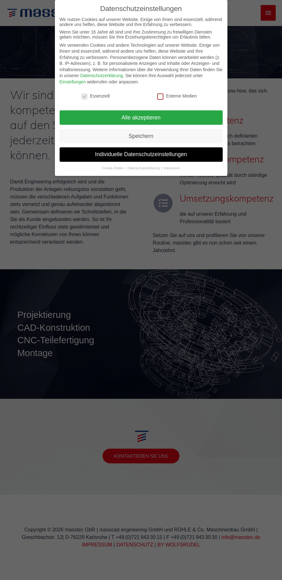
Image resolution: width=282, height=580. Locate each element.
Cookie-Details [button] (113, 163)
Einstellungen (73, 76)
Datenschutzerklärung (101, 70)
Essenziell (95, 90)
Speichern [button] (141, 131)
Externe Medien (177, 90)
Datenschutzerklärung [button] (144, 163)
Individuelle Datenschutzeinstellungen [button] (141, 149)
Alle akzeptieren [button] (141, 112)
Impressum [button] (171, 163)
